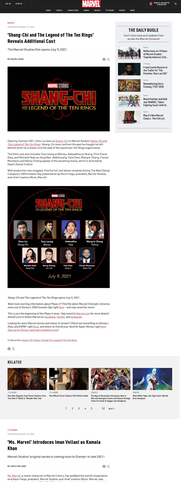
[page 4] (85, 408)
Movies (97, 10)
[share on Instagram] (161, 451)
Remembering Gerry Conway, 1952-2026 (153, 85)
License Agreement (121, 475)
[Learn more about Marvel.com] (83, 313)
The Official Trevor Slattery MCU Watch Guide (68, 396)
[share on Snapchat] (153, 457)
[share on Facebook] (103, 59)
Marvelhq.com (58, 452)
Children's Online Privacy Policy (99, 475)
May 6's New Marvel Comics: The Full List (154, 117)
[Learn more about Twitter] (60, 316)
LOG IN (8, 4)
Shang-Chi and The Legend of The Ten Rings (55, 340)
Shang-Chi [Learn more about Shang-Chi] (61, 140)
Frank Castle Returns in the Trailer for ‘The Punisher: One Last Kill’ (155, 70)
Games (86, 10)
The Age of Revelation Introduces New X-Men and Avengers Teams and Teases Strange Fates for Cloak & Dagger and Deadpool (110, 398)
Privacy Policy (36, 475)
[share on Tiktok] (145, 463)
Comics (59, 10)
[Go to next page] (112, 408)
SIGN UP (19, 4)
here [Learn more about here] (61, 307)
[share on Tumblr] (168, 451)
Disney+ (55, 448)
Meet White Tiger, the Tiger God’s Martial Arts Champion (150, 397)
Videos (122, 10)
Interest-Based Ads (139, 475)
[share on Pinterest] (161, 457)
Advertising (57, 444)
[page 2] (73, 408)
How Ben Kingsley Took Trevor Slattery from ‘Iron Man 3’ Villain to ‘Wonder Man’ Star (27, 397)
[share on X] (108, 59)
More (132, 10)
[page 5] (91, 408)
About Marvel (31, 444)
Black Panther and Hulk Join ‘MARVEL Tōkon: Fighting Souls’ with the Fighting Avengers (155, 103)
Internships (30, 456)
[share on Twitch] (168, 457)
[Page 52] (103, 408)
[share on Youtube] (145, 457)
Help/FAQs (29, 448)
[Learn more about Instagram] (76, 316)
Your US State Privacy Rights (55, 475)
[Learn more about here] (35, 326)
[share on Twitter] (153, 451)
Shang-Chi (27, 340)
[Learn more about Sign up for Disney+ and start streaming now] (33, 329)
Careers (28, 452)
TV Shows (110, 10)
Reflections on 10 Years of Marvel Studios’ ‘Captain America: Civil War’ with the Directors (155, 55)
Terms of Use (23, 475)
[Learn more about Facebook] (49, 316)
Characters (73, 10)
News (48, 10)
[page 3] (79, 408)
